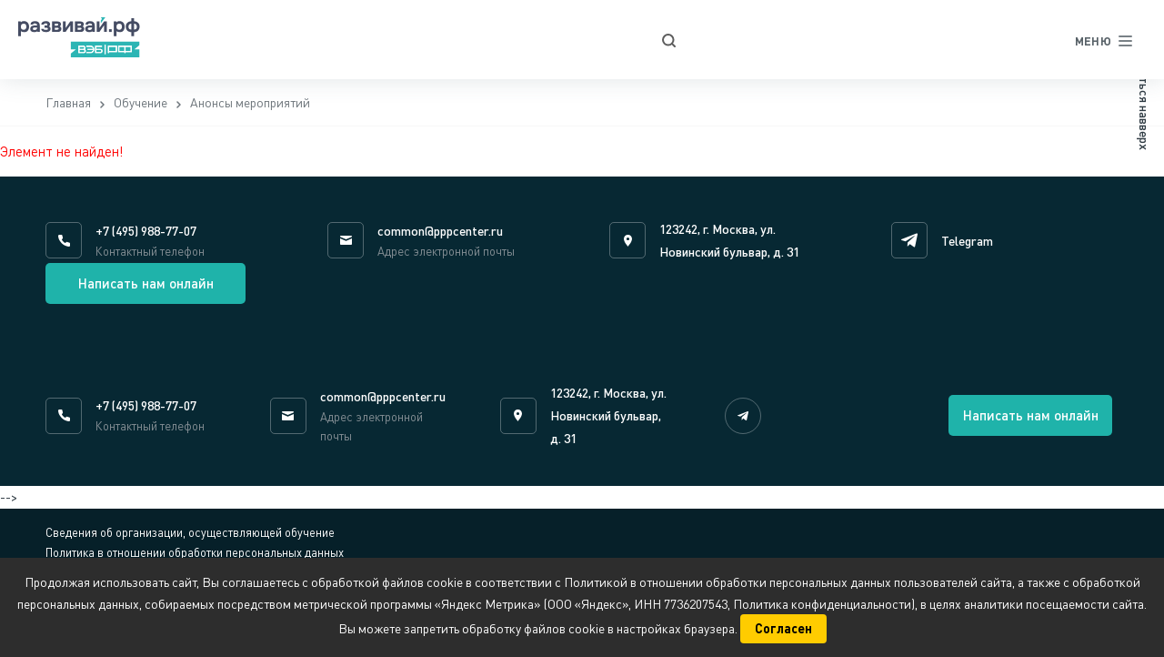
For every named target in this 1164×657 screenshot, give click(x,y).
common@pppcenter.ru (440, 231)
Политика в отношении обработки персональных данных (194, 553)
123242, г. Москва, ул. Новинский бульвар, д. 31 (595, 416)
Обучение (140, 103)
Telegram (967, 240)
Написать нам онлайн (137, 284)
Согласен (783, 628)
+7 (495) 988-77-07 (145, 231)
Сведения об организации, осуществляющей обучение (190, 533)
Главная (68, 103)
